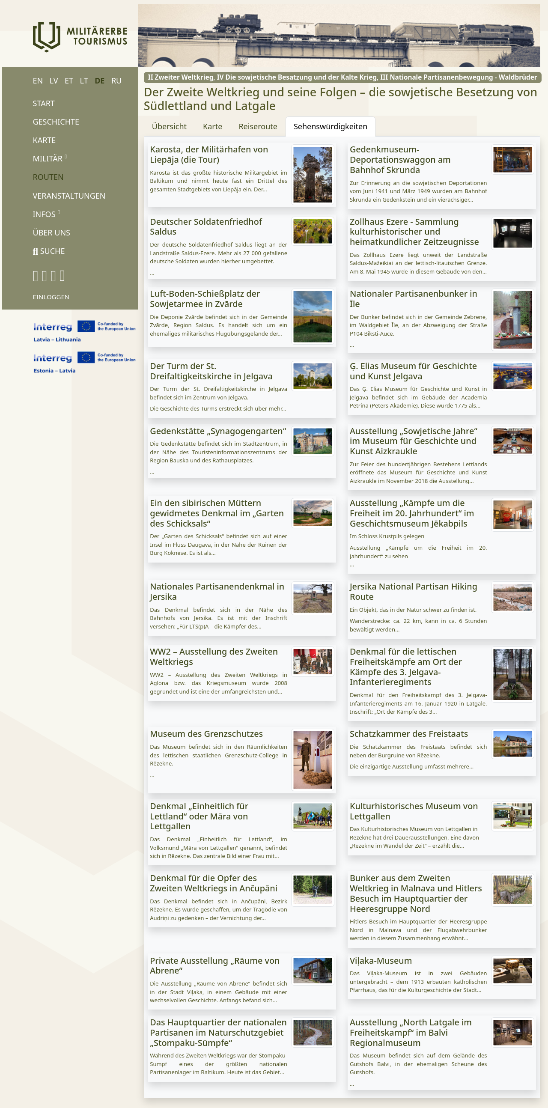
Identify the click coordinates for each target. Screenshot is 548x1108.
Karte (44, 140)
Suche (49, 251)
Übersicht (169, 126)
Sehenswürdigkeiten (330, 126)
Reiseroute (257, 126)
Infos (46, 213)
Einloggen (51, 296)
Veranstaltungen (69, 196)
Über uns (51, 232)
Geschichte (56, 121)
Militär (50, 158)
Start (44, 103)
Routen (48, 177)
